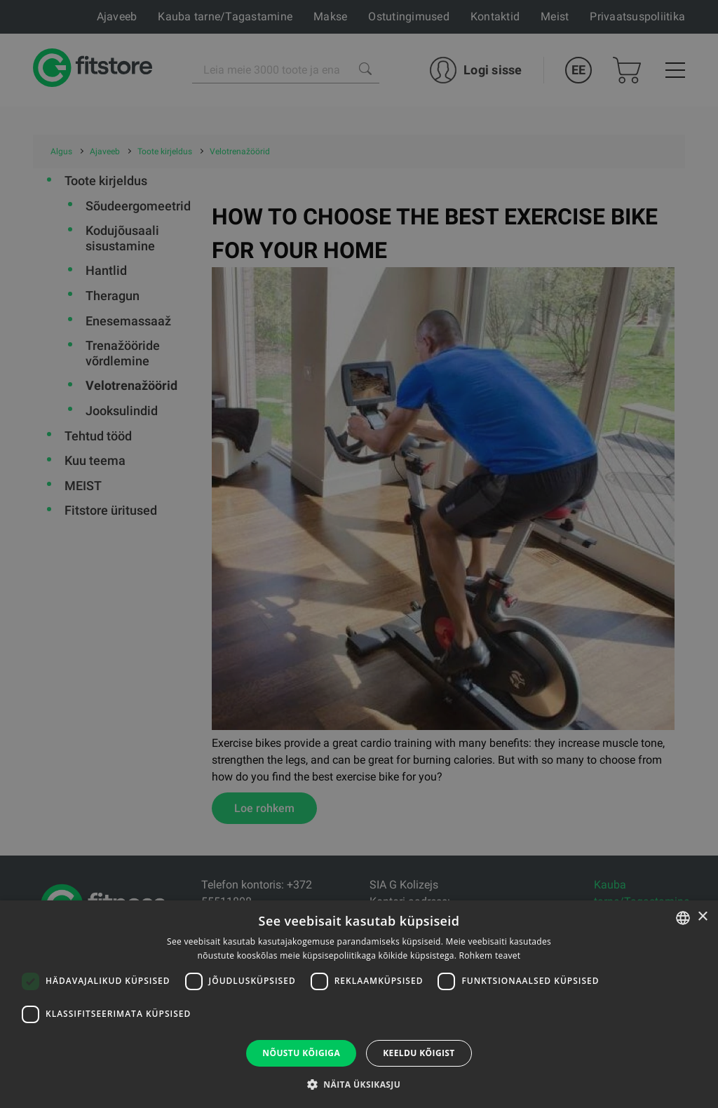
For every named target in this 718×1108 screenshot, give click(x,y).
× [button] (702, 917)
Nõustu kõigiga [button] (301, 1053)
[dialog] (359, 554)
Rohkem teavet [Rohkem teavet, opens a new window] (490, 955)
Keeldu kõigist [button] (419, 1053)
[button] (359, 1084)
